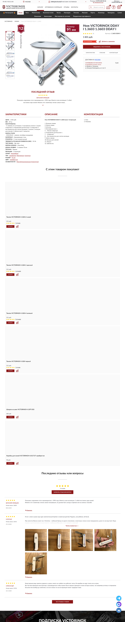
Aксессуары (48, 16)
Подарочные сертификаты (82, 16)
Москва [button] (97, 59)
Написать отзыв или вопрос (62, 492)
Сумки (120, 12)
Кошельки (37, 16)
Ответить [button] (28, 510)
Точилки (76, 12)
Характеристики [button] (90, 52)
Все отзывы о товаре (62, 601)
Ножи (20, 12)
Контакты (74, 7)
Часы (27, 12)
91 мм (13, 157)
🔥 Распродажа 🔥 (9, 12)
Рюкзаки (85, 12)
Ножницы (101, 12)
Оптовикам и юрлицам (53, 7)
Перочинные (20, 155)
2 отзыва (17, 223)
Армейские (12, 155)
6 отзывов (18, 271)
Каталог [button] (40, 7)
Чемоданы (111, 12)
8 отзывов (18, 319)
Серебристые (14, 159)
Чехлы (59, 12)
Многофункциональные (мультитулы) (28, 161)
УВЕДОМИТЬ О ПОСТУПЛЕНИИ (101, 46)
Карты (93, 12)
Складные (28, 155)
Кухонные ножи (48, 12)
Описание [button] (102, 52)
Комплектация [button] (113, 52)
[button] (98, 2)
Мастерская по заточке (62, 16)
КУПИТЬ (10, 226)
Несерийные (14, 153)
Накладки (67, 12)
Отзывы (66, 7)
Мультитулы (36, 12)
